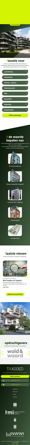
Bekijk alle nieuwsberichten (15, 294)
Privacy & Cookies (15, 443)
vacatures (14, 397)
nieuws (14, 394)
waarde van (15, 389)
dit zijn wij (14, 391)
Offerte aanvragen (15, 376)
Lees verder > (6, 287)
